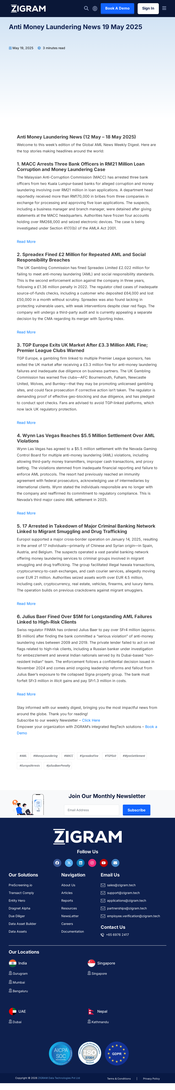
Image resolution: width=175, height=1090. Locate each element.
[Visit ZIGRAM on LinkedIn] (81, 863)
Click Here (91, 720)
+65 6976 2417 (117, 934)
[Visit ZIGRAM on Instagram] (92, 863)
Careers (67, 924)
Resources (69, 908)
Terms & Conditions (119, 1078)
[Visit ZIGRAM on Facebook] (57, 863)
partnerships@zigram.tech (127, 908)
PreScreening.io (20, 885)
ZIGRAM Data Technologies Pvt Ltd (59, 1078)
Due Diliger (17, 916)
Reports (67, 900)
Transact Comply (21, 893)
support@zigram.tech (123, 893)
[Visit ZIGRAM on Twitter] (69, 863)
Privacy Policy (151, 1078)
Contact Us (113, 927)
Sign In (148, 8)
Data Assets (18, 931)
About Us (68, 885)
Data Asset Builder (22, 924)
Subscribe (137, 810)
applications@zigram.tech (126, 900)
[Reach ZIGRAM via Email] (115, 863)
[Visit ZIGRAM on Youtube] (104, 863)
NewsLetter (70, 916)
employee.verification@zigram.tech (133, 916)
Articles (66, 893)
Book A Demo (117, 8)
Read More (26, 241)
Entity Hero (17, 900)
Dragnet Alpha (19, 908)
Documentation (72, 931)
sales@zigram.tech (121, 885)
